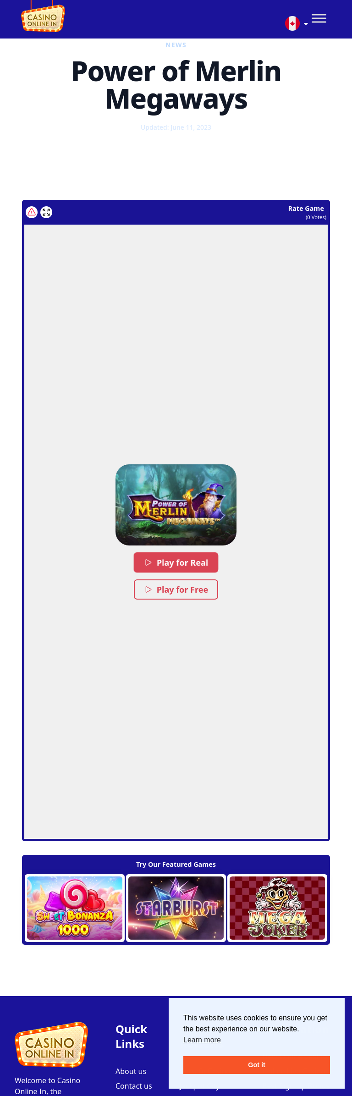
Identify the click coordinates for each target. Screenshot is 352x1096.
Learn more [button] (202, 1040)
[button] (176, 504)
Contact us (134, 1086)
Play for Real (176, 562)
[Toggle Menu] (319, 18)
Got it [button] (256, 1064)
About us (131, 1071)
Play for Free (176, 589)
